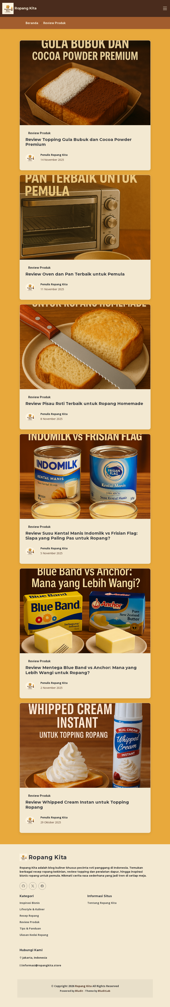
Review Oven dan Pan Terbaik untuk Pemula (75, 274)
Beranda (32, 23)
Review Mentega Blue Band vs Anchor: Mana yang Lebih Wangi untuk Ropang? (81, 670)
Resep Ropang (29, 915)
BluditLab (104, 991)
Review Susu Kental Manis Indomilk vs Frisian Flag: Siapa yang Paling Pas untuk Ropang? (81, 536)
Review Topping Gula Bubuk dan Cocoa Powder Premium (78, 142)
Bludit (79, 991)
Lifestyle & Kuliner (32, 909)
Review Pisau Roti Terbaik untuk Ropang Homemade (84, 403)
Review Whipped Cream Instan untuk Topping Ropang (77, 805)
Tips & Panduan (30, 928)
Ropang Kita (83, 986)
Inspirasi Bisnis (30, 903)
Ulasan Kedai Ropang (34, 935)
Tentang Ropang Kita (102, 903)
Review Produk (30, 922)
